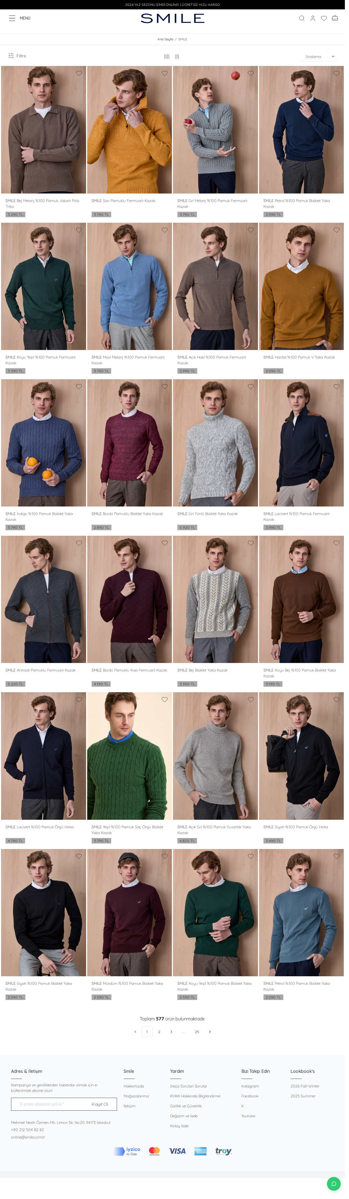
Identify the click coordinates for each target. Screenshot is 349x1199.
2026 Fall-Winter (305, 1086)
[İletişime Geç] (334, 1184)
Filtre (17, 56)
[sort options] (319, 57)
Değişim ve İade (184, 1116)
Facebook (250, 1096)
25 (197, 1032)
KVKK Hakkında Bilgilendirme (195, 1096)
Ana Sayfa (165, 39)
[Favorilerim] (324, 18)
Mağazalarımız (136, 1096)
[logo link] (172, 18)
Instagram (250, 1086)
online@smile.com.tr (28, 1137)
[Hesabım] (313, 18)
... (183, 1032)
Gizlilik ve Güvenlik (186, 1106)
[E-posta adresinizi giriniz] (64, 1104)
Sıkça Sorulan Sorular (188, 1086)
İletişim (129, 1106)
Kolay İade (179, 1126)
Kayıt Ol (100, 1104)
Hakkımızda (134, 1086)
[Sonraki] (210, 1032)
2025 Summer (303, 1096)
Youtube (248, 1116)
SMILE (11, 200)
